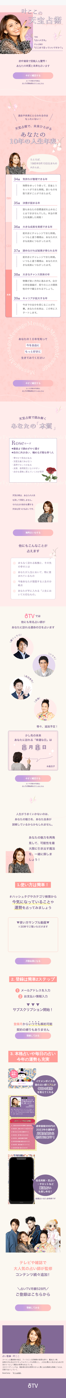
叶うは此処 (17, 1373)
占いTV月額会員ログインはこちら (33, 83)
